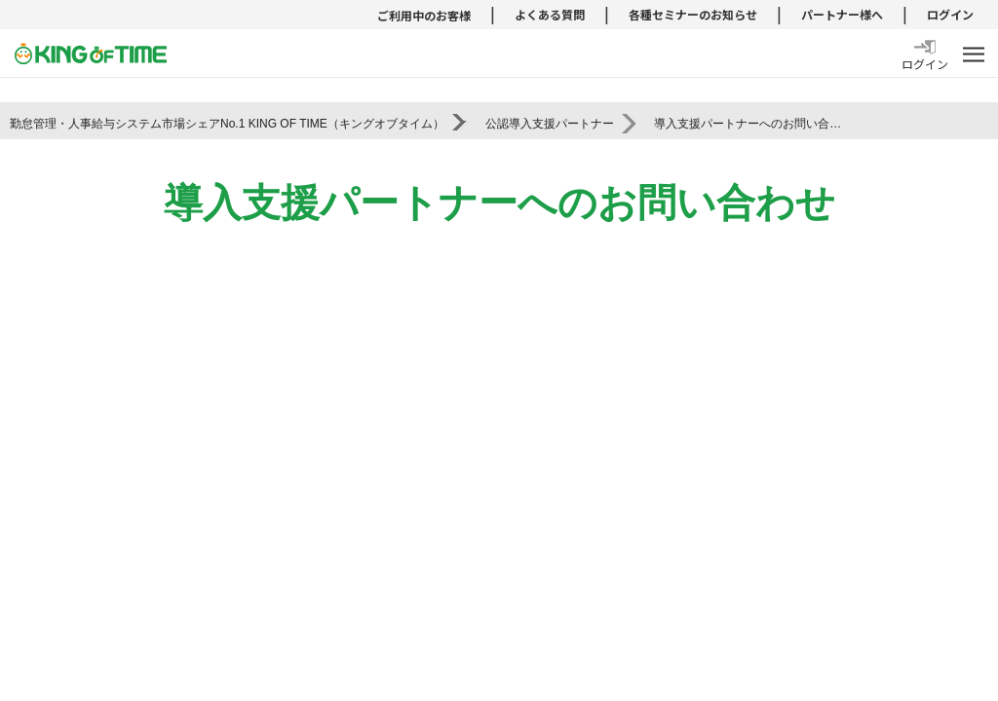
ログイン (950, 14)
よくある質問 (550, 14)
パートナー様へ (842, 14)
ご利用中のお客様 (424, 15)
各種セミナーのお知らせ (693, 14)
